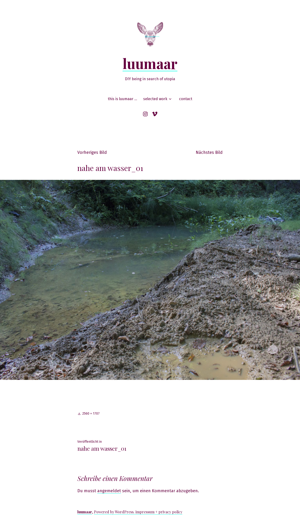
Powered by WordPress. (114, 511)
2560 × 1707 (91, 414)
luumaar (150, 63)
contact (185, 99)
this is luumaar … (122, 99)
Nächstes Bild (209, 152)
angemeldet (109, 490)
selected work (155, 99)
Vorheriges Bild (92, 152)
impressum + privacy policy (158, 511)
